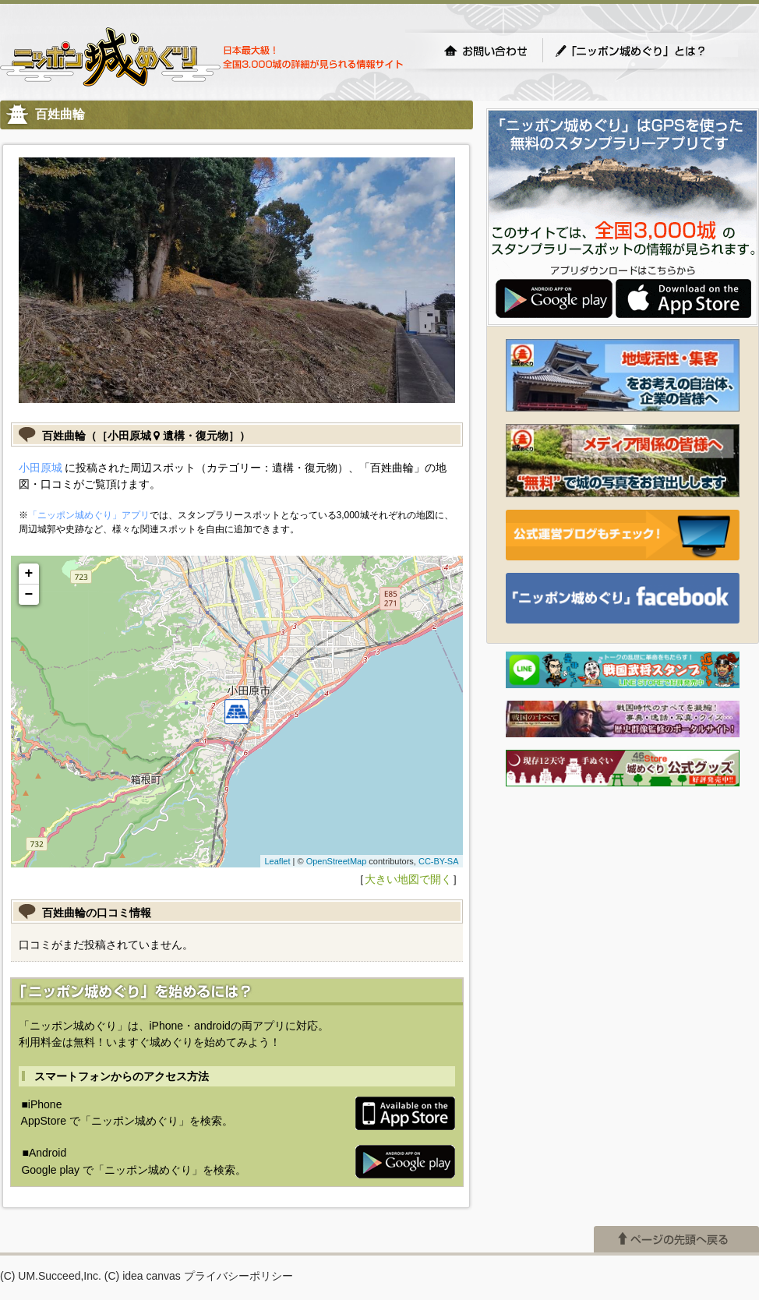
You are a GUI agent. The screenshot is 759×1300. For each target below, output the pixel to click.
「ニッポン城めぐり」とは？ (646, 50)
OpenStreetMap (336, 861)
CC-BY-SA (438, 861)
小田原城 (40, 467)
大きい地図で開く (408, 879)
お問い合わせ (485, 50)
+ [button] (29, 573)
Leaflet (277, 861)
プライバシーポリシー (238, 1276)
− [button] (29, 594)
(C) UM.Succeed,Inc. (50, 1276)
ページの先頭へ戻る (676, 1239)
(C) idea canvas (142, 1276)
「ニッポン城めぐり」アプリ (89, 515)
